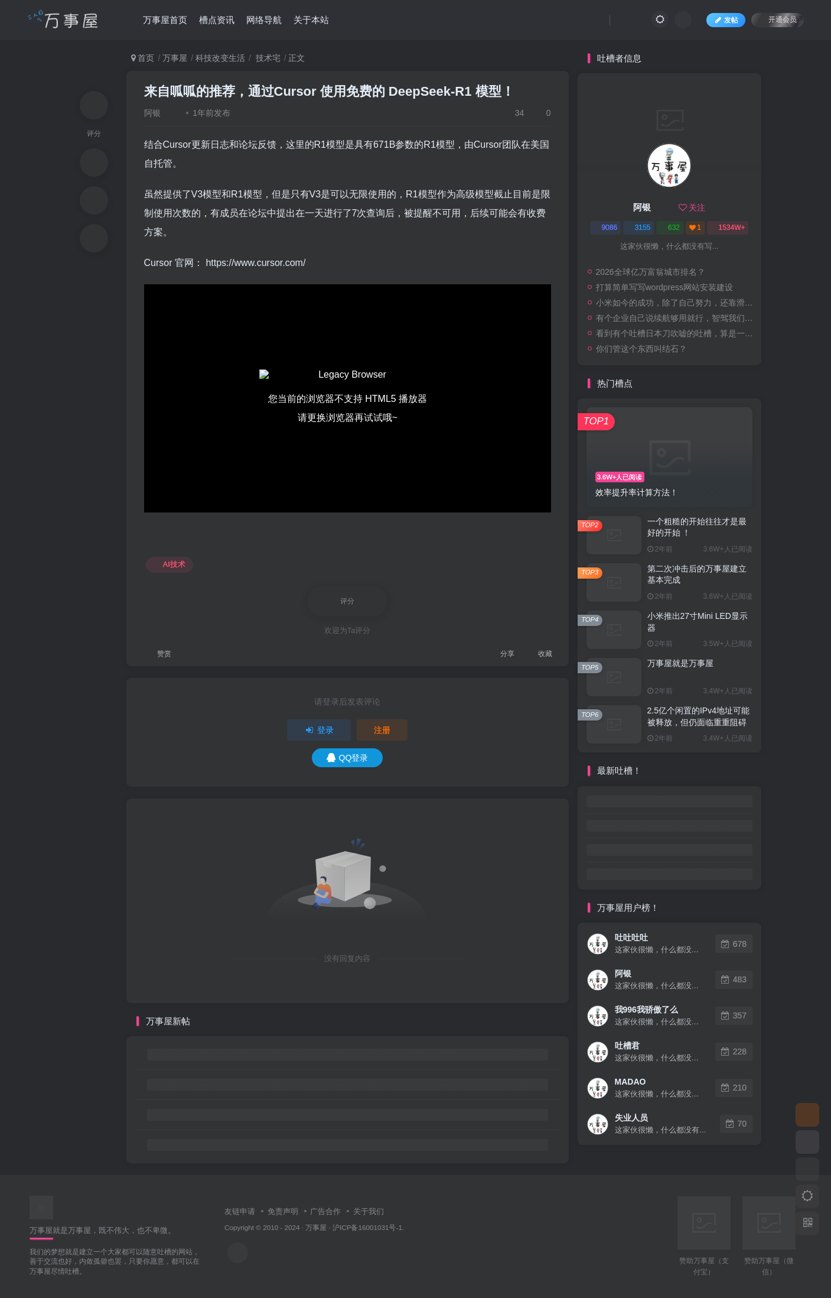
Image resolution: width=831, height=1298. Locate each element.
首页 (143, 58)
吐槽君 (627, 1045)
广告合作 (325, 1211)
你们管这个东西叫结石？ (641, 348)
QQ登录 (348, 757)
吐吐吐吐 (631, 937)
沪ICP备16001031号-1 (367, 1227)
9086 (605, 227)
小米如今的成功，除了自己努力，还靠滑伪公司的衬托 (675, 302)
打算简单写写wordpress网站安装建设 (665, 287)
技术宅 (267, 58)
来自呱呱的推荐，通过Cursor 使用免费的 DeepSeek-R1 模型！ (329, 91)
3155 (639, 227)
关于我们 (368, 1211)
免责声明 (283, 1211)
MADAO (630, 1081)
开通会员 (777, 19)
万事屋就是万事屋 (680, 663)
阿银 (152, 113)
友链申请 (239, 1211)
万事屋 (174, 58)
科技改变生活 (220, 58)
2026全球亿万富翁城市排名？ (650, 272)
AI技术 (169, 564)
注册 (382, 730)
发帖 (725, 20)
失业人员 (631, 1117)
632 (670, 227)
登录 (319, 730)
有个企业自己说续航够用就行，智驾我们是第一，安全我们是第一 (675, 318)
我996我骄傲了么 (646, 1009)
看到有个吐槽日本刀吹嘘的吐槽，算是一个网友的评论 (675, 333)
